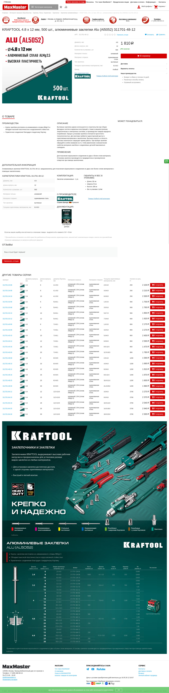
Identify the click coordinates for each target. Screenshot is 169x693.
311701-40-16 (7, 347)
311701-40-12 (7, 341)
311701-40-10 (7, 335)
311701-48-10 (7, 363)
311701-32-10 (7, 313)
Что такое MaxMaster (62, 669)
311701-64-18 (7, 403)
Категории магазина (44, 7)
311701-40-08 (7, 330)
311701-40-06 (7, 324)
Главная (5, 13)
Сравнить (160, 34)
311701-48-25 (7, 380)
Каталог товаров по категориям (66, 675)
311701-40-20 (7, 352)
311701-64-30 (7, 414)
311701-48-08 (7, 358)
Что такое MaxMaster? (103, 2)
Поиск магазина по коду (76, 2)
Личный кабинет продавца (147, 675)
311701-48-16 (7, 375)
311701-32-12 (7, 319)
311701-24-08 (7, 290)
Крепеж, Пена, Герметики (42, 13)
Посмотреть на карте (10, 679)
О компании (59, 671)
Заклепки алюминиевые (69, 13)
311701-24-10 (7, 296)
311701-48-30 (7, 386)
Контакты (162, 2)
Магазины (90, 2)
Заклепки (56, 13)
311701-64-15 (7, 397)
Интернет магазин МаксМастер (20, 13)
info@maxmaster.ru (9, 677)
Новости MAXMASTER (63, 673)
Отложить (149, 35)
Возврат (141, 673)
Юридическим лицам (121, 2)
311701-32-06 (7, 302)
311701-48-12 (7, 369)
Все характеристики (81, 73)
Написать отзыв (122, 35)
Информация (151, 2)
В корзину (157, 285)
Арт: (76, 34)
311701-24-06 (7, 285)
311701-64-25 (7, 408)
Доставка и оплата (137, 2)
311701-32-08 (7, 307)
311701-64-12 (7, 391)
